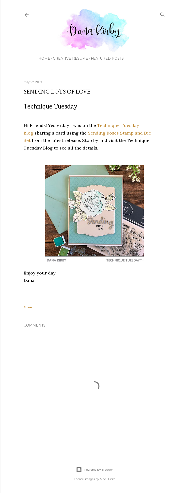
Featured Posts (107, 58)
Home (44, 58)
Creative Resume (70, 58)
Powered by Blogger (94, 470)
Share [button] (28, 307)
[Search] (162, 13)
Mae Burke (107, 479)
